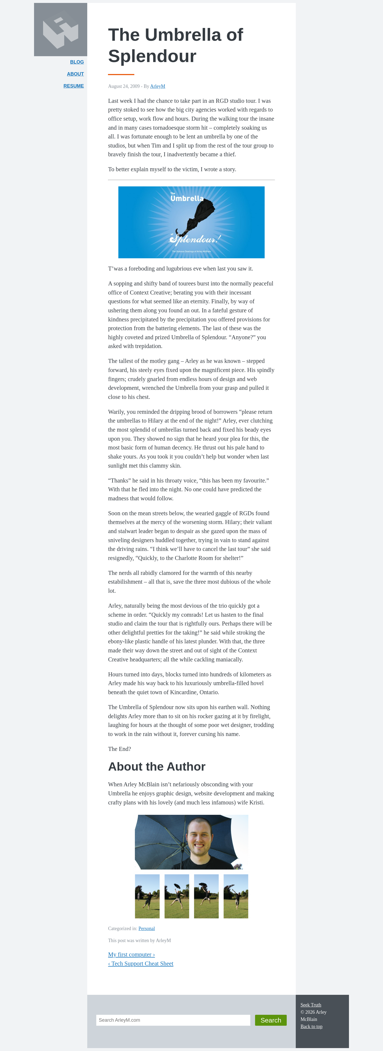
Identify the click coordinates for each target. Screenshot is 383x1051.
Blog (77, 62)
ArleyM (157, 86)
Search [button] (271, 1020)
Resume (74, 86)
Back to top (312, 1026)
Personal (147, 928)
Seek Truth (311, 1005)
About (77, 75)
